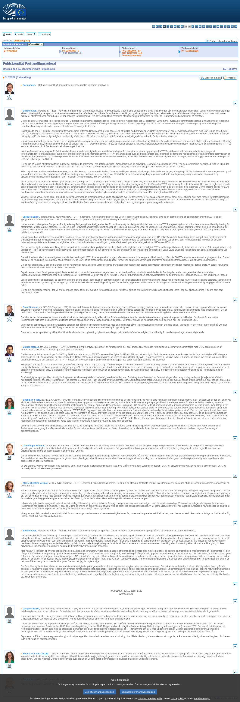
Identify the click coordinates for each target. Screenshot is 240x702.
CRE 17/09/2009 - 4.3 (132, 53)
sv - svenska (235, 26)
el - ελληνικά (175, 26)
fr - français (182, 26)
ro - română (221, 26)
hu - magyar (203, 26)
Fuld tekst (46, 34)
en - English (178, 26)
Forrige (20, 34)
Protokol (232, 78)
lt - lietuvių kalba (200, 26)
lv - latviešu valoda (196, 26)
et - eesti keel (171, 26)
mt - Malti (207, 26)
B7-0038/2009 (10, 51)
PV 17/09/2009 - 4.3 (131, 51)
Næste (29, 34)
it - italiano (193, 26)
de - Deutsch (168, 26)
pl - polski (214, 26)
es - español (157, 26)
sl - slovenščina (228, 26)
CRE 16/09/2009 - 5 (72, 53)
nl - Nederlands (210, 26)
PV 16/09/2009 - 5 (70, 51)
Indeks (8, 34)
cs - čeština (160, 26)
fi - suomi (232, 26)
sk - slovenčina (225, 26)
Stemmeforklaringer (132, 55)
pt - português (218, 26)
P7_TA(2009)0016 (189, 51)
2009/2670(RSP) (22, 41)
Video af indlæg (213, 78)
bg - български (153, 26)
